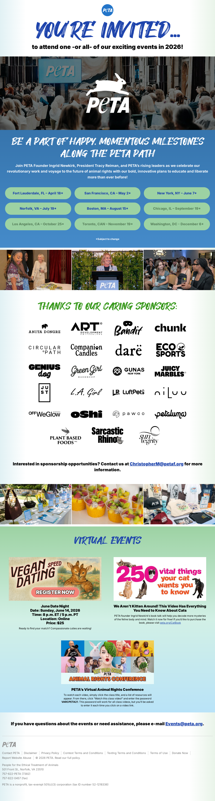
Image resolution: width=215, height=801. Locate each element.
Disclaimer (30, 753)
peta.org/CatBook (170, 622)
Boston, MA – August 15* (107, 208)
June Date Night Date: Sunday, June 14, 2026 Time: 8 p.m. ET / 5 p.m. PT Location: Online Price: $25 (55, 614)
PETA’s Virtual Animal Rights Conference (107, 689)
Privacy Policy (50, 753)
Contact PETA (11, 753)
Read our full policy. (67, 757)
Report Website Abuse (16, 757)
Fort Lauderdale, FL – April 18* (38, 193)
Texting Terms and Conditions (126, 753)
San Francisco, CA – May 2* (107, 193)
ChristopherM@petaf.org (157, 463)
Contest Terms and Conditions (83, 753)
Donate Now (180, 753)
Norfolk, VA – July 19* (38, 208)
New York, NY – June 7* (177, 193)
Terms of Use (159, 753)
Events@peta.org (184, 723)
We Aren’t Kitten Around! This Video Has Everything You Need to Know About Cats (160, 608)
